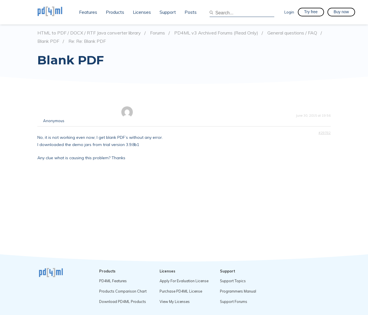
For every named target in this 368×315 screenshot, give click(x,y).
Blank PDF (48, 41)
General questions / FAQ (292, 33)
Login (289, 11)
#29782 (325, 133)
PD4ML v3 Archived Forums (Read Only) (216, 33)
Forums (157, 33)
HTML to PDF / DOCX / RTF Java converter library (89, 33)
